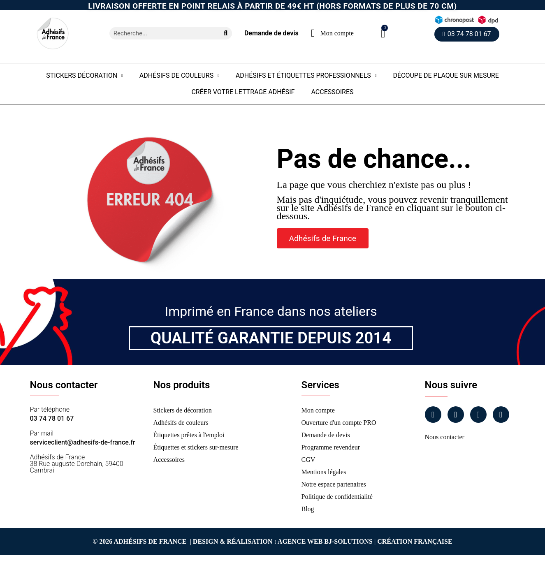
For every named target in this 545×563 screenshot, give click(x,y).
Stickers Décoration (84, 76)
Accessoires (332, 92)
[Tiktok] (501, 414)
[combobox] (161, 33)
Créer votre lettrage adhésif (243, 92)
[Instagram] (456, 414)
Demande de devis (271, 33)
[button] (383, 33)
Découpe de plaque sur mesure (446, 75)
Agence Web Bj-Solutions (325, 541)
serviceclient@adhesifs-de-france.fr (82, 442)
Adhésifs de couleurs (179, 76)
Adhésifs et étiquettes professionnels (306, 76)
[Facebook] (433, 414)
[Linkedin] (478, 414)
